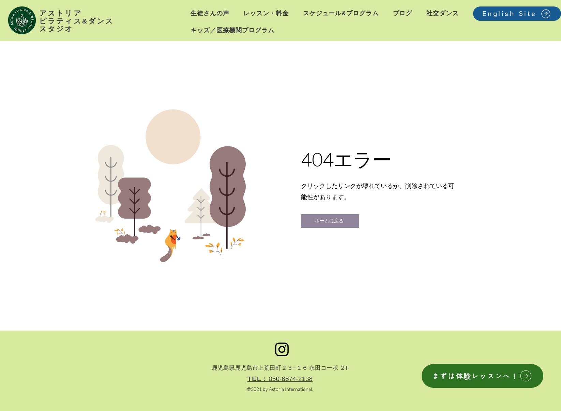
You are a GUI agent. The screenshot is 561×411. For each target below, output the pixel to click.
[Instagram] (282, 349)
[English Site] (517, 13)
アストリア (60, 13)
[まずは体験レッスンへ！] (482, 376)
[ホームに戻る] (330, 221)
